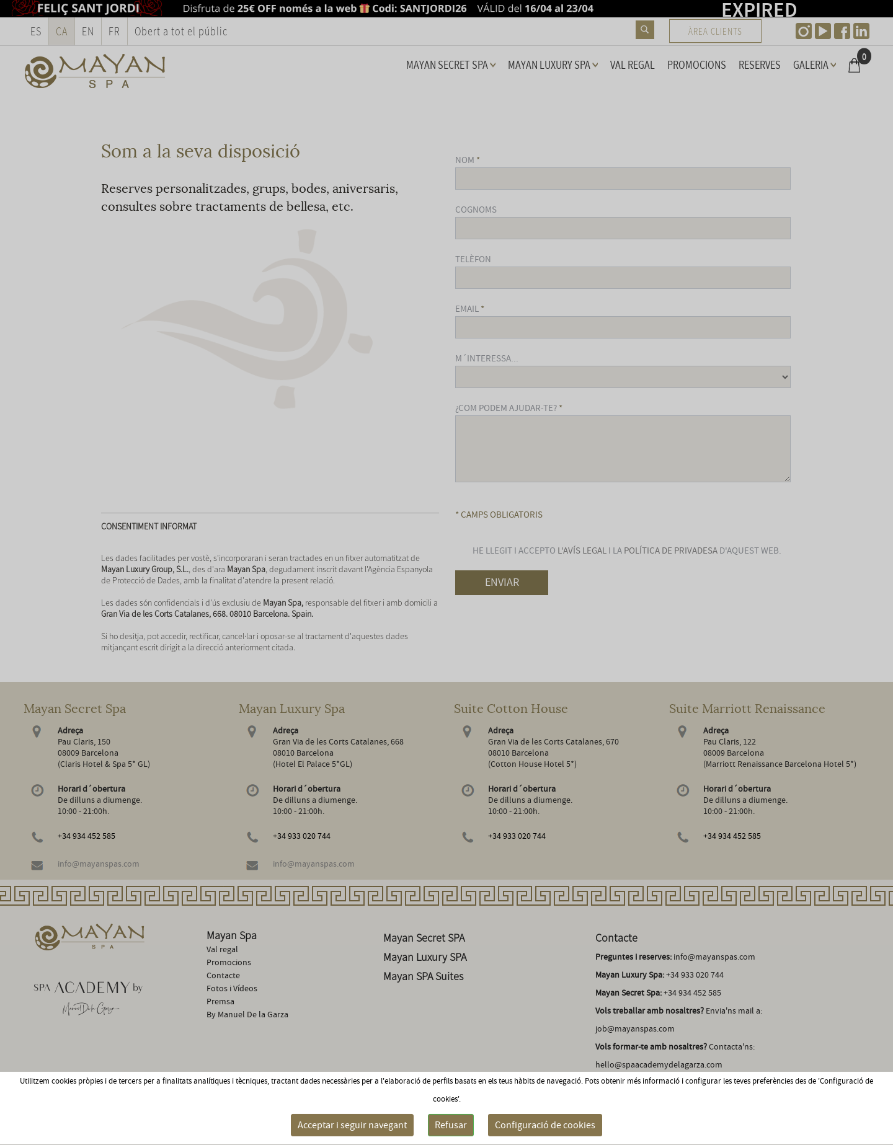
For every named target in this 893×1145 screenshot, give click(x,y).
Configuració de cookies (545, 1125)
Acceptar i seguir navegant (352, 1125)
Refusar (451, 1125)
